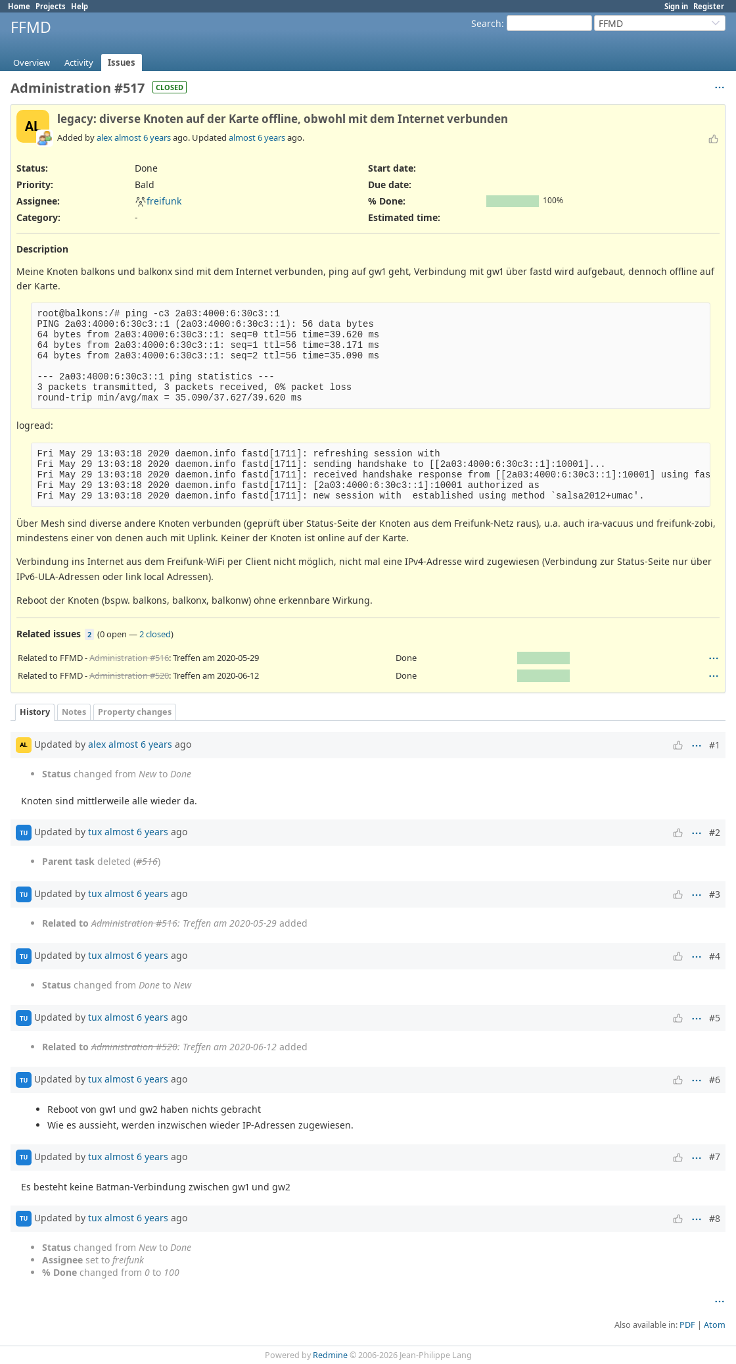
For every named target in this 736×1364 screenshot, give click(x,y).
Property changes (135, 712)
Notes (74, 712)
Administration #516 (129, 658)
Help (79, 6)
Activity (78, 62)
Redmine (330, 1355)
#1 (714, 745)
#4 (714, 956)
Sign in (676, 6)
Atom (714, 1324)
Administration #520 (129, 675)
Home (19, 6)
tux (95, 831)
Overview (31, 62)
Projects (50, 6)
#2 (714, 832)
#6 (714, 1079)
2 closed (155, 634)
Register (708, 6)
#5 (714, 1017)
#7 (714, 1156)
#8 (714, 1218)
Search (486, 23)
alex (104, 137)
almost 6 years (142, 137)
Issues (121, 62)
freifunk (158, 201)
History (35, 712)
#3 (714, 894)
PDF (687, 1324)
